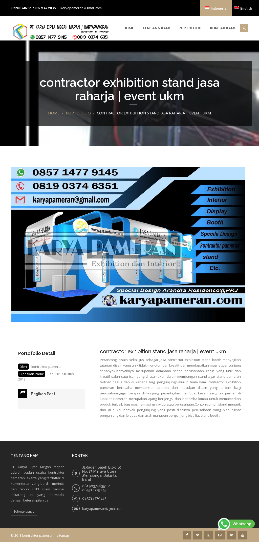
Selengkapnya (23, 511)
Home (128, 28)
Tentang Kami (156, 28)
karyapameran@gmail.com (81, 8)
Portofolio (190, 28)
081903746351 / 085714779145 (33, 8)
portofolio (78, 112)
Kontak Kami (222, 28)
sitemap (63, 535)
